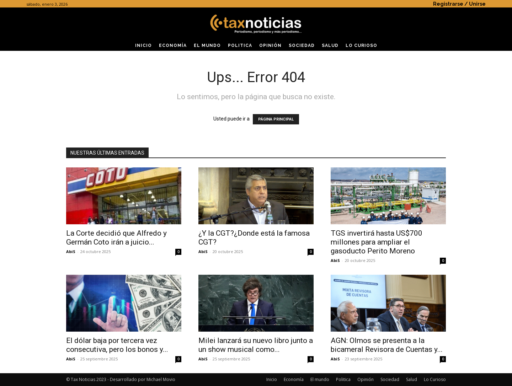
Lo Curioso (435, 379)
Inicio (271, 379)
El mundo (319, 379)
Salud (411, 379)
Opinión (365, 379)
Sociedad (389, 379)
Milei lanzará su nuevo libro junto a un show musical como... (255, 345)
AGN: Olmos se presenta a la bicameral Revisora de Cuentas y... (387, 345)
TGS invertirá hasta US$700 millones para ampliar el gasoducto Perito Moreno (376, 242)
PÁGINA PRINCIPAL (276, 119)
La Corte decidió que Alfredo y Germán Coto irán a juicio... (116, 237)
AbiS (70, 251)
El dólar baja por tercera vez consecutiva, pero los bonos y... (117, 345)
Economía (294, 379)
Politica (343, 379)
